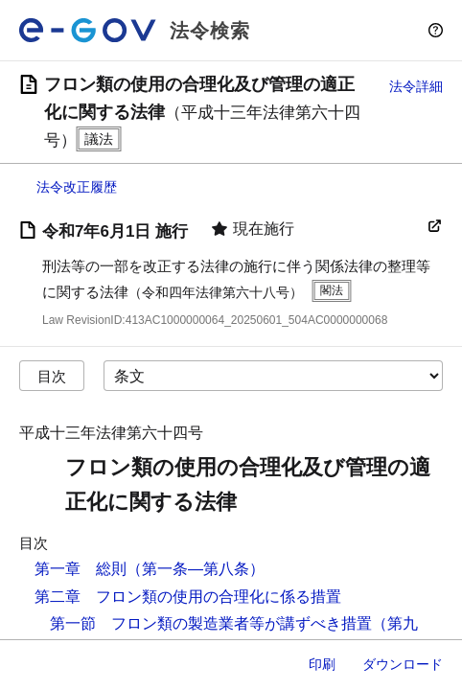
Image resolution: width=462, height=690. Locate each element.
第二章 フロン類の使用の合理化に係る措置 (188, 596)
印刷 (322, 664)
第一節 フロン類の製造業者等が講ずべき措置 (211, 623)
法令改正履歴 (76, 187)
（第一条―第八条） (196, 569)
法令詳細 (416, 86)
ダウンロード (402, 664)
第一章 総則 (81, 569)
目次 (51, 376)
